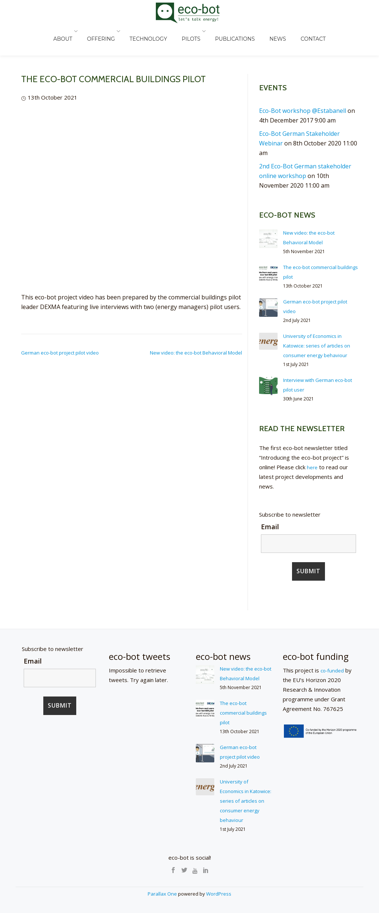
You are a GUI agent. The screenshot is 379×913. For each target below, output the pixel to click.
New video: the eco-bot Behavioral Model (196, 352)
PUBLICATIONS (233, 31)
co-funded (333, 680)
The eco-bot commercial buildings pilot (237, 731)
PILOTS (193, 31)
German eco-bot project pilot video (60, 352)
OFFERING (114, 31)
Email (270, 536)
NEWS (268, 31)
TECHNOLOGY (157, 31)
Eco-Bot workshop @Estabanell (302, 111)
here (313, 476)
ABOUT (79, 31)
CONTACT (296, 31)
